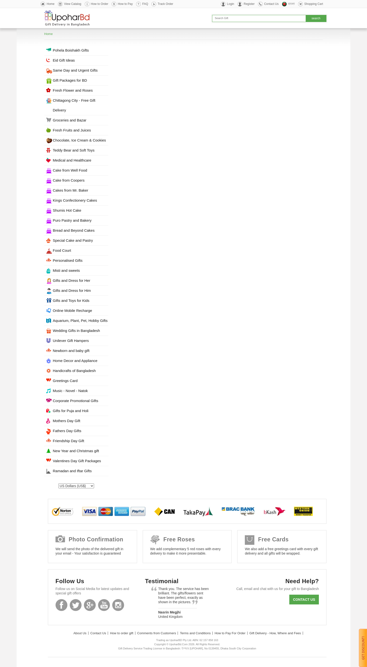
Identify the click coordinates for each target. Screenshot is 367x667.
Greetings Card (65, 381)
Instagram (118, 605)
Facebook (61, 605)
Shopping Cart (313, 4)
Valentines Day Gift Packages (77, 461)
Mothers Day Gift (66, 421)
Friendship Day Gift (68, 441)
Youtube (104, 605)
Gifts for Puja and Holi (70, 411)
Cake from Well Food (70, 170)
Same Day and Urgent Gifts (75, 70)
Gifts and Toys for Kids (71, 300)
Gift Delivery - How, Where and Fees (275, 633)
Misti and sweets (66, 270)
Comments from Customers (156, 633)
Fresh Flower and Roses (73, 90)
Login (230, 4)
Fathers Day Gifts (67, 431)
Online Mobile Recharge (72, 310)
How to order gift (121, 633)
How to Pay (125, 4)
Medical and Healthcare (72, 160)
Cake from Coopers (69, 180)
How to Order (99, 4)
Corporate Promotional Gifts (75, 401)
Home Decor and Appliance (75, 361)
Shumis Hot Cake (67, 210)
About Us (79, 633)
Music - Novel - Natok (70, 391)
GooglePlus (90, 605)
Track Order (165, 4)
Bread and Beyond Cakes (74, 230)
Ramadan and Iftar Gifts (72, 471)
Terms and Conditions (195, 633)
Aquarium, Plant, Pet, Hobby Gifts (80, 320)
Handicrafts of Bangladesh (74, 371)
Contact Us (271, 4)
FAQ (145, 4)
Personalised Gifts (68, 260)
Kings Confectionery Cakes (75, 200)
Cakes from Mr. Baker (70, 190)
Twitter (76, 605)
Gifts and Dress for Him (72, 290)
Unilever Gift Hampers (71, 341)
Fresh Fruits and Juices (72, 130)
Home (50, 4)
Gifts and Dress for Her (71, 280)
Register (249, 4)
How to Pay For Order (230, 633)
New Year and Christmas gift (76, 451)
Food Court (62, 250)
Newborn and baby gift (71, 351)
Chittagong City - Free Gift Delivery (74, 105)
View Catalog (72, 4)
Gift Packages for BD (70, 80)
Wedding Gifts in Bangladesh (76, 330)
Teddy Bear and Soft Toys (74, 150)
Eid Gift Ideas (64, 60)
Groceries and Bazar (69, 120)
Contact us (304, 599)
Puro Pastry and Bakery (72, 220)
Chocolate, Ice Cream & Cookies (79, 140)
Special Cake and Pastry (73, 240)
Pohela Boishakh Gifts (71, 50)
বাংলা (291, 4)
